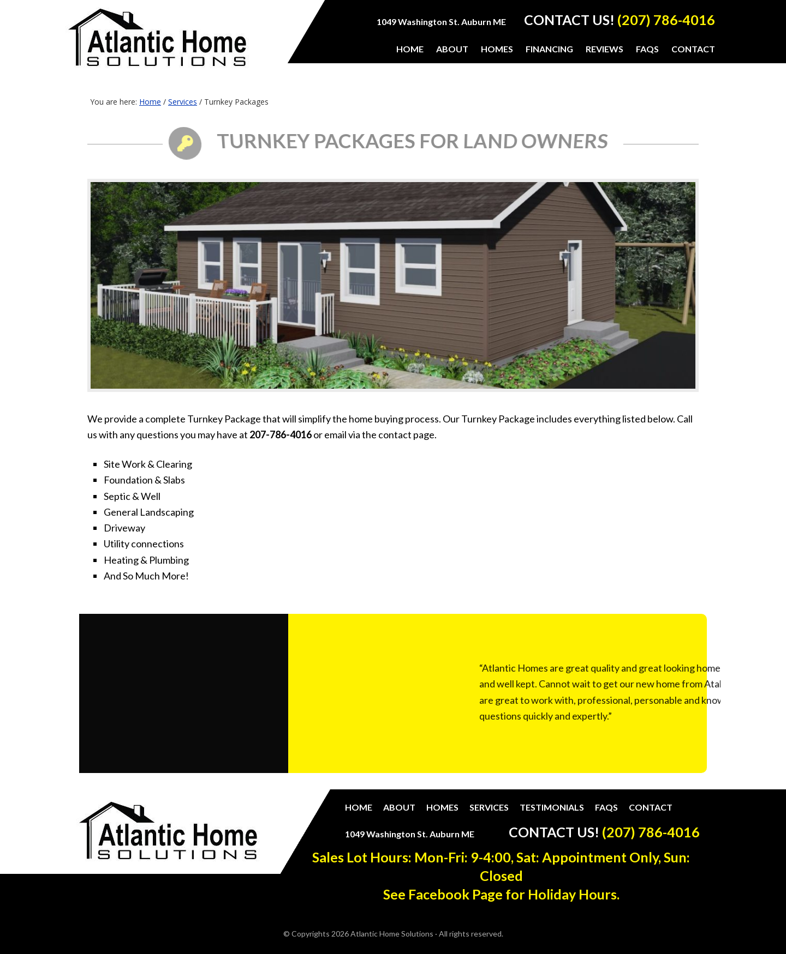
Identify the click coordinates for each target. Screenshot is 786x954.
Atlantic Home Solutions (157, 44)
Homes (442, 807)
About (399, 807)
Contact (650, 807)
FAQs (606, 807)
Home (358, 807)
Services (489, 807)
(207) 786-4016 (666, 19)
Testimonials (552, 807)
